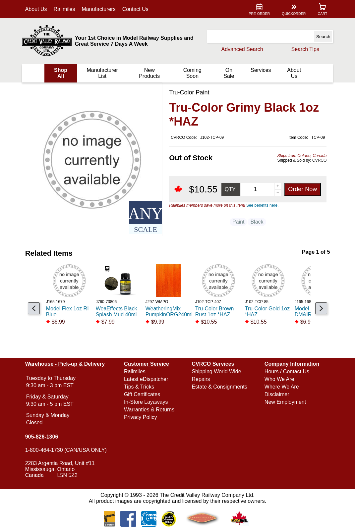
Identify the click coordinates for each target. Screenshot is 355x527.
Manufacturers (99, 9)
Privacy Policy (140, 417)
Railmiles (65, 9)
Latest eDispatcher (146, 379)
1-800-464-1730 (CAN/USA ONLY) (67, 450)
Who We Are (279, 379)
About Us (37, 9)
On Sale (228, 73)
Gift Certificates (142, 394)
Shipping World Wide (216, 371)
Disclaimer (276, 394)
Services (260, 70)
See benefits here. (261, 205)
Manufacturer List (102, 73)
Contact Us (136, 9)
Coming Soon (192, 73)
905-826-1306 (42, 437)
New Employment (284, 402)
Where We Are (281, 387)
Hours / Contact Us (286, 371)
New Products (149, 73)
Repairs (201, 379)
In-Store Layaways (146, 402)
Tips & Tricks (139, 387)
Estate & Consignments (219, 387)
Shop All (61, 73)
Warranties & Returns (149, 409)
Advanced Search (241, 49)
